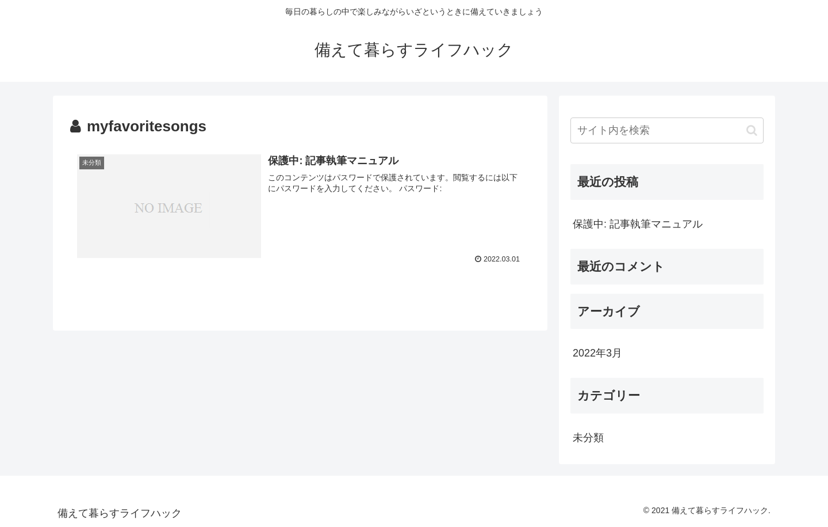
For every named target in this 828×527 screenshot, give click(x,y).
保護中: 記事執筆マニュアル (638, 224)
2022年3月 (597, 353)
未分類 (588, 437)
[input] (667, 130)
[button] (752, 130)
